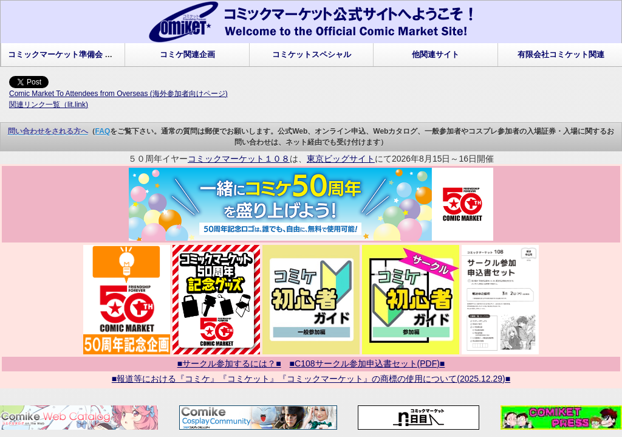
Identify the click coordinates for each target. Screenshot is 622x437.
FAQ (103, 131)
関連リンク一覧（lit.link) (48, 104)
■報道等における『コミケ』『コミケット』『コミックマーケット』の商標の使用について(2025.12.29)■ (311, 379)
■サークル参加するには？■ (229, 363)
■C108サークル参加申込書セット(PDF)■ (367, 363)
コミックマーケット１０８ (239, 158)
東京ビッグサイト (341, 158)
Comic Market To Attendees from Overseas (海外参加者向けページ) (118, 93)
